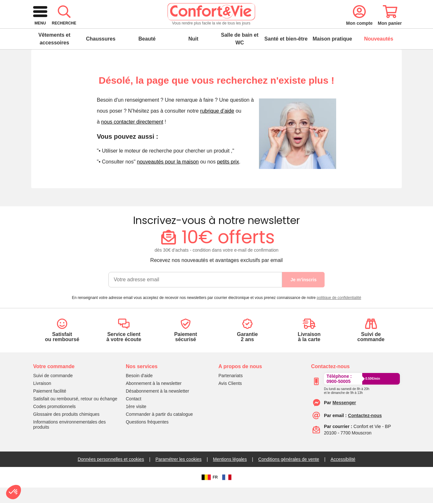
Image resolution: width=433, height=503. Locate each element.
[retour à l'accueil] (78, 27)
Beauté (146, 54)
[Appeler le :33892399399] (346, 405)
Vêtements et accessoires (54, 54)
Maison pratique (332, 54)
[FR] (226, 492)
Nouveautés (378, 54)
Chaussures (100, 54)
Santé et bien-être (286, 54)
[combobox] (215, 27)
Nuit (193, 54)
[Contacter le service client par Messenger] (344, 418)
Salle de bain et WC (239, 54)
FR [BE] (209, 492)
